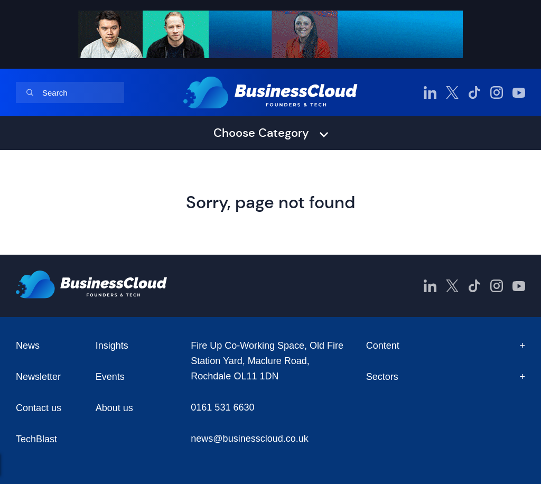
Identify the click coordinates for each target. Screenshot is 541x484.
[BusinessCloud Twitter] (452, 92)
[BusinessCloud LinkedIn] (430, 92)
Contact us (38, 408)
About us (114, 408)
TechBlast (36, 439)
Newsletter (38, 376)
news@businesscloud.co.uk (249, 438)
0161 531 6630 (222, 407)
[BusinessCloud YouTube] (518, 92)
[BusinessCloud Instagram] (496, 92)
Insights (112, 345)
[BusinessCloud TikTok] (474, 92)
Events (110, 376)
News (28, 345)
